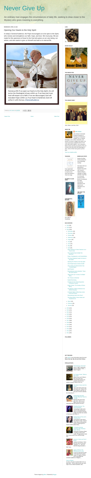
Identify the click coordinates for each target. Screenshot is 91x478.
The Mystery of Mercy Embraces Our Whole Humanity (76, 289)
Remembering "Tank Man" (80, 366)
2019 (68, 316)
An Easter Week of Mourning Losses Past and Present (76, 292)
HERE (68, 357)
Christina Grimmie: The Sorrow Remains (79, 407)
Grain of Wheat (69, 460)
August (69, 239)
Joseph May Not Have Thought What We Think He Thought (80, 397)
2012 (68, 330)
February (70, 303)
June (69, 243)
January (70, 305)
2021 (68, 312)
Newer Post (7, 116)
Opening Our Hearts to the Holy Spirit (76, 261)
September (70, 237)
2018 (68, 318)
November (70, 233)
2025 (68, 227)
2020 (68, 314)
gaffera (44, 474)
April (69, 247)
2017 (68, 320)
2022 (68, 310)
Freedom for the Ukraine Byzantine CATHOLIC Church (76, 282)
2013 (68, 328)
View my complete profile (71, 152)
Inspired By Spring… (72, 280)
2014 (68, 326)
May (69, 245)
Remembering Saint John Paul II (75, 295)
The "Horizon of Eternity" (73, 277)
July (69, 241)
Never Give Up (24, 8)
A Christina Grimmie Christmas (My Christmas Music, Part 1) (79, 429)
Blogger (54, 474)
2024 (68, 229)
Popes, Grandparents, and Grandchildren (77, 256)
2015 (68, 324)
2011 (68, 332)
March (69, 301)
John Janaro (78, 131)
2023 (68, 308)
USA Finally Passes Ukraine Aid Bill (76, 263)
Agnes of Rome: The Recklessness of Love (79, 450)
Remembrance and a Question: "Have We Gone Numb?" (76, 272)
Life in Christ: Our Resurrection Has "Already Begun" (76, 266)
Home (32, 116)
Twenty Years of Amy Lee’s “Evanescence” (80, 417)
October (70, 235)
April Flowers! (71, 269)
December (70, 231)
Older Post (56, 116)
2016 (68, 322)
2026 (68, 225)
